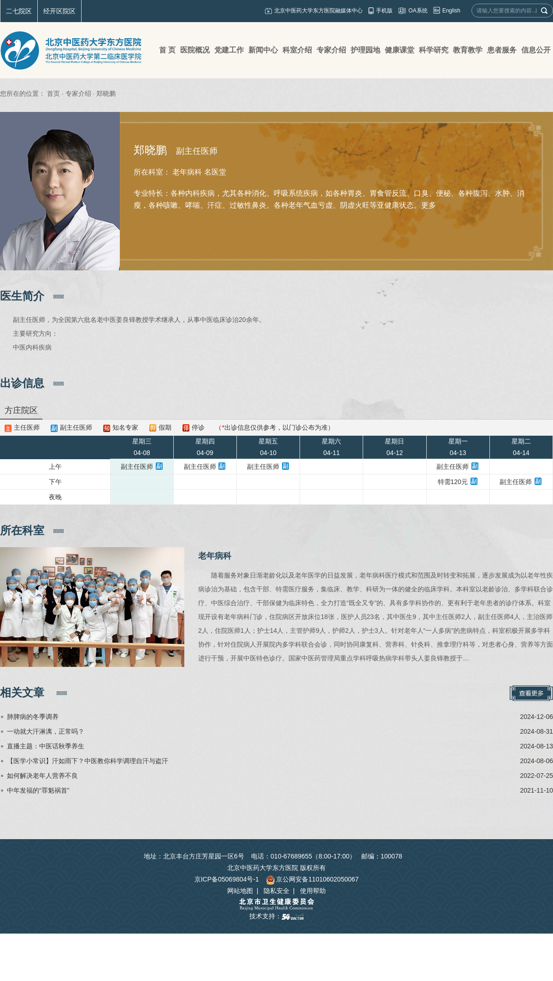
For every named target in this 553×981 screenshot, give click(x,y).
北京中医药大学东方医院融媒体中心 (318, 10)
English (451, 10)
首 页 (167, 50)
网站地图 (240, 890)
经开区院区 (59, 11)
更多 (428, 205)
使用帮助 (313, 890)
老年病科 (214, 556)
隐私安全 (276, 890)
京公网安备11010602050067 (312, 879)
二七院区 (19, 11)
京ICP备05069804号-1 (226, 879)
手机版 (384, 10)
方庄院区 (21, 410)
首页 (53, 93)
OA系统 (417, 10)
